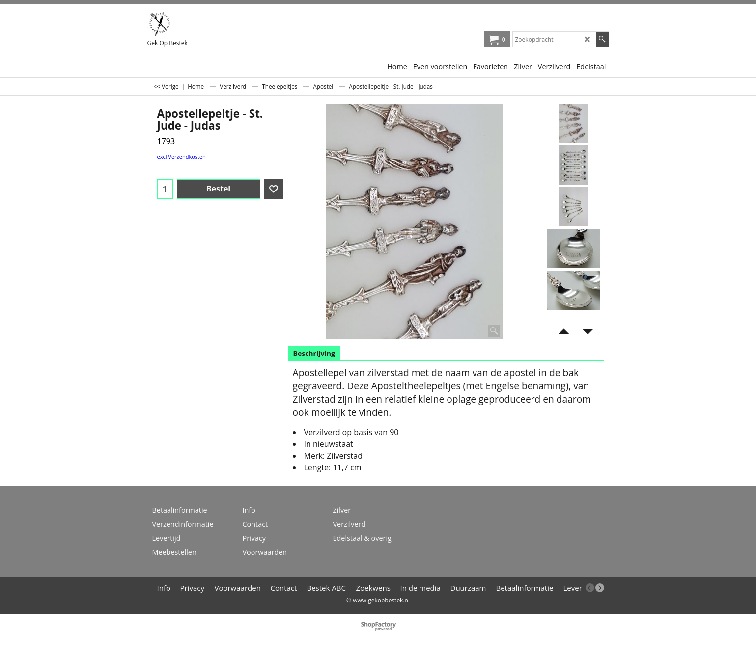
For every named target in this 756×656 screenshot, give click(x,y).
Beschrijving (314, 353)
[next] (599, 587)
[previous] (590, 587)
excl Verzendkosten (181, 156)
